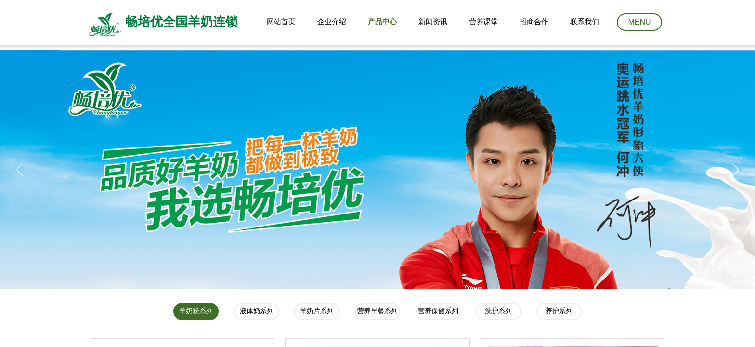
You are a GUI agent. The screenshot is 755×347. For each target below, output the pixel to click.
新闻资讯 (432, 22)
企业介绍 (331, 22)
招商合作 (534, 22)
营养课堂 (483, 22)
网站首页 (281, 22)
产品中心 (382, 22)
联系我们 (584, 22)
